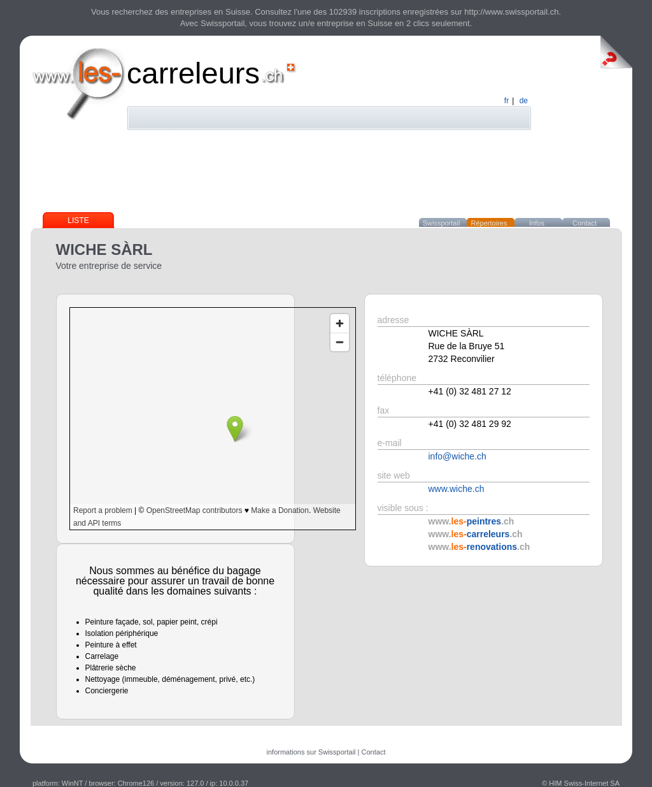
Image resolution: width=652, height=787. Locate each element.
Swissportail (441, 223)
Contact (584, 223)
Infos (536, 223)
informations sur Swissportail (311, 752)
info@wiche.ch (457, 456)
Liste (78, 220)
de (524, 100)
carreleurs (193, 73)
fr (506, 100)
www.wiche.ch (457, 489)
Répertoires (489, 223)
